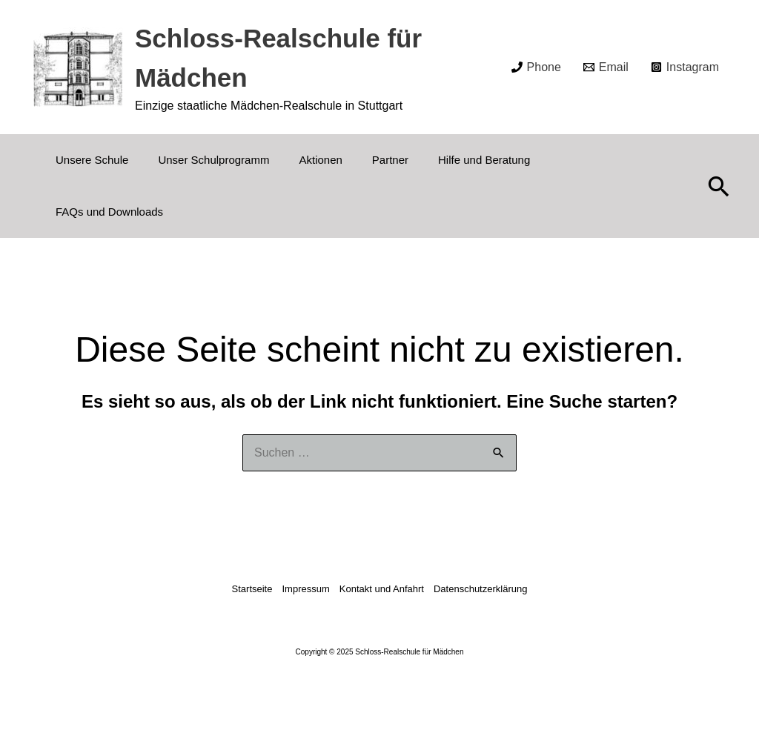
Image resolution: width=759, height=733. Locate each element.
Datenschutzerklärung (480, 588)
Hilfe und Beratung (484, 159)
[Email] (606, 67)
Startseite (252, 588)
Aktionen (320, 159)
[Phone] (536, 67)
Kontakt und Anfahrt (381, 588)
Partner (390, 159)
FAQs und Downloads (109, 211)
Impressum (305, 588)
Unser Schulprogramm (213, 159)
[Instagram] (685, 67)
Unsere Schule (92, 159)
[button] (719, 186)
